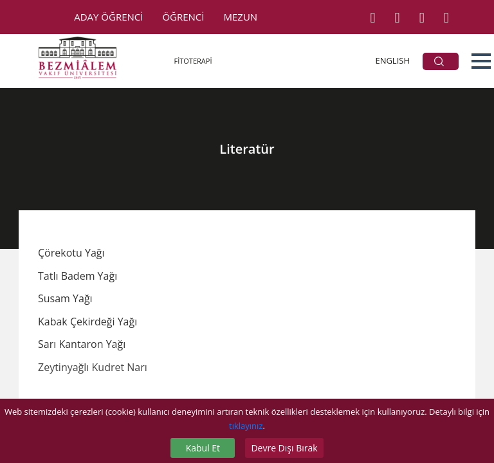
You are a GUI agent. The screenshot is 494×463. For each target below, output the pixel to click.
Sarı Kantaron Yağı (81, 344)
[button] (481, 61)
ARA (439, 61)
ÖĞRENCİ (183, 16)
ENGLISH (392, 60)
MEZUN (241, 16)
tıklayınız (245, 425)
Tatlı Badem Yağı (77, 276)
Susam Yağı (65, 298)
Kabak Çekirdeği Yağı (87, 321)
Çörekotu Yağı (71, 253)
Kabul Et (203, 448)
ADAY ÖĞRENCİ (108, 16)
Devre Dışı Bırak (284, 448)
